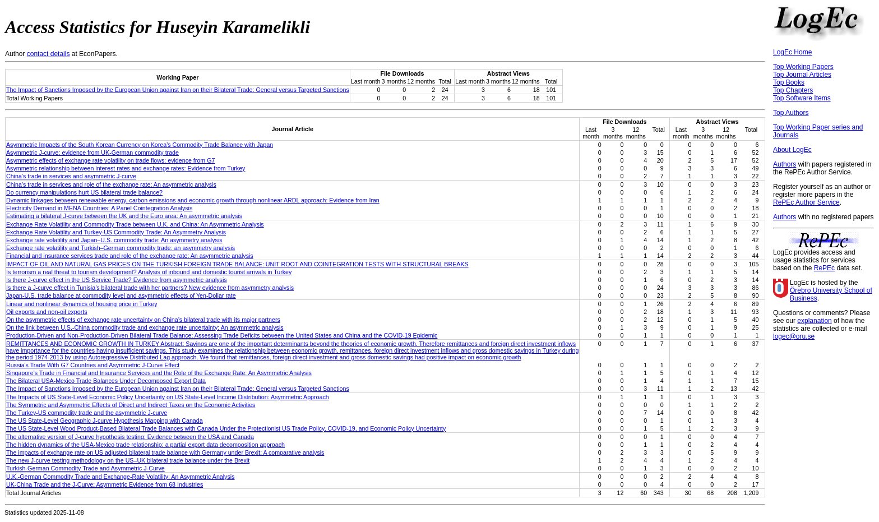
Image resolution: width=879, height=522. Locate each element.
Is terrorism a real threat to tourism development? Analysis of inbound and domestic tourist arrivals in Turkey (149, 272)
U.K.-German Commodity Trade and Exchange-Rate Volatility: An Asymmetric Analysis (120, 476)
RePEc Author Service (806, 202)
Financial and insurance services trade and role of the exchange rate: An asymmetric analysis (129, 255)
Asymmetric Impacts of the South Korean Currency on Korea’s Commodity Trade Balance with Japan (139, 144)
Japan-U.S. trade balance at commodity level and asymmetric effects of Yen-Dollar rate (121, 295)
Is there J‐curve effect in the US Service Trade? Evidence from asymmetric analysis (116, 279)
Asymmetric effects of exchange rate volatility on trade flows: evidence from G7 (110, 160)
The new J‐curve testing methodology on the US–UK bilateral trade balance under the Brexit (127, 460)
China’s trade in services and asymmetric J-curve (71, 176)
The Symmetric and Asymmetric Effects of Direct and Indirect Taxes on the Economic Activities (130, 404)
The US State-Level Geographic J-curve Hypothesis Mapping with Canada (104, 420)
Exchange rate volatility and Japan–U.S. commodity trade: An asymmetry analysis (114, 240)
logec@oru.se (794, 336)
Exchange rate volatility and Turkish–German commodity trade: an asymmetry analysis (120, 247)
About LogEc (792, 150)
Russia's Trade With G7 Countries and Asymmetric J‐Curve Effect (92, 365)
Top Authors (790, 113)
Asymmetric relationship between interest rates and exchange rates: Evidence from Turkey (125, 168)
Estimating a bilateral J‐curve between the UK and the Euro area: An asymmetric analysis (124, 216)
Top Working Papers (803, 67)
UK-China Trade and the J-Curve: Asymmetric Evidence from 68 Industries (104, 484)
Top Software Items (802, 98)
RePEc (824, 268)
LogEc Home (792, 52)
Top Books (788, 82)
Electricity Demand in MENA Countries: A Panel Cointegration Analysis (99, 208)
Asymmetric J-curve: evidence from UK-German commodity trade (92, 152)
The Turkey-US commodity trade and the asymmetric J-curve (86, 412)
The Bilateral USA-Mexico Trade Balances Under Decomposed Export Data (106, 380)
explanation (814, 321)
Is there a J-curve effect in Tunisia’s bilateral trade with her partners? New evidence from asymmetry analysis (150, 287)
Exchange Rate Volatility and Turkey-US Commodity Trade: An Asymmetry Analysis (116, 232)
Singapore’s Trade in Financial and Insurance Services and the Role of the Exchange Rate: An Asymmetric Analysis (159, 372)
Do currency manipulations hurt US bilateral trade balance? (84, 192)
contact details (48, 54)
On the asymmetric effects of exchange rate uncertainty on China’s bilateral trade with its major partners (143, 319)
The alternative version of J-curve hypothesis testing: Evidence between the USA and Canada (130, 436)
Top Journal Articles (802, 74)
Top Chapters (793, 90)
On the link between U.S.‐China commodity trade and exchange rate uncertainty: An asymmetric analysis (145, 327)
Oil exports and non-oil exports (46, 311)
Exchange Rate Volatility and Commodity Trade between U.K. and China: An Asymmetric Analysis (135, 224)
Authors (784, 164)
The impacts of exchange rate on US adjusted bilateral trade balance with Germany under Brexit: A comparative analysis (165, 452)
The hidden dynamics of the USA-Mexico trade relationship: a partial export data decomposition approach (145, 444)
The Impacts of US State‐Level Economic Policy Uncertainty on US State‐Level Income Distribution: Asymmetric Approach (167, 397)
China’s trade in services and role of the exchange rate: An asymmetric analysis (111, 184)
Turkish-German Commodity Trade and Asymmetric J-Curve (85, 468)
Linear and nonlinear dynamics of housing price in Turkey (82, 304)
